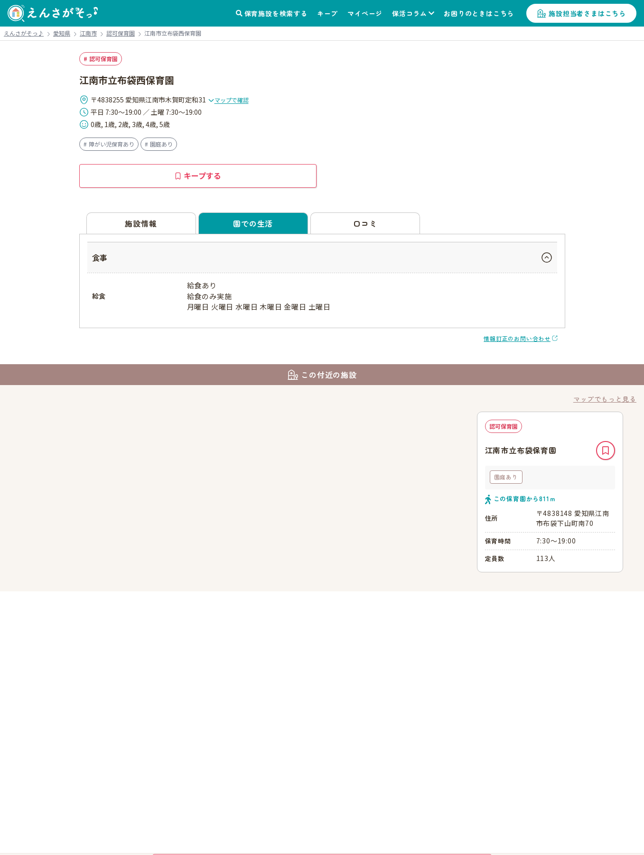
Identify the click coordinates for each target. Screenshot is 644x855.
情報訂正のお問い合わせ (517, 338)
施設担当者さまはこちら (587, 13)
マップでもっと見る (604, 399)
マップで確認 (228, 100)
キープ (327, 13)
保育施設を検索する (276, 13)
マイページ (365, 13)
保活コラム (409, 13)
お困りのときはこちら (479, 13)
